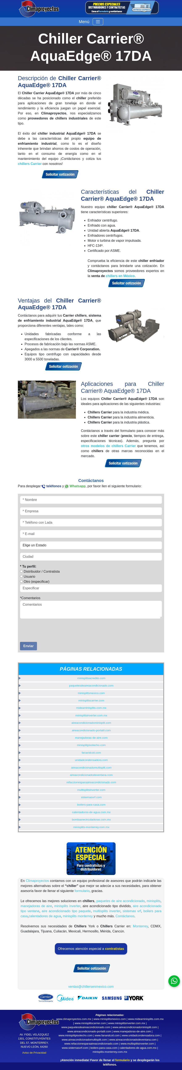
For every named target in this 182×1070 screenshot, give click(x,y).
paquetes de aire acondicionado (120, 901)
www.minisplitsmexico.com (110, 1019)
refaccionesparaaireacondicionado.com (91, 782)
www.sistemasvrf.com (75, 1047)
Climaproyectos (37, 881)
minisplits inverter (67, 906)
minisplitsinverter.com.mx (91, 715)
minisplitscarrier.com (91, 700)
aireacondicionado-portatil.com (91, 730)
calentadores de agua (45, 916)
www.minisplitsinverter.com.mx (126, 1023)
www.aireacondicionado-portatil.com (89, 1031)
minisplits (154, 901)
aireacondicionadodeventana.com (91, 775)
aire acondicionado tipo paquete (66, 911)
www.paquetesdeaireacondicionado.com (85, 1027)
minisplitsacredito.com (91, 678)
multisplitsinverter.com (91, 789)
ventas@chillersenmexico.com (91, 986)
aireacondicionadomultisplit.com (91, 767)
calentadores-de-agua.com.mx (91, 812)
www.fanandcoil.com (107, 1035)
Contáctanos (125, 916)
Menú (84, 21)
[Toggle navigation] (98, 21)
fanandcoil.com (91, 752)
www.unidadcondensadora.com (141, 1035)
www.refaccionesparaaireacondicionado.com (91, 1043)
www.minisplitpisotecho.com (75, 1035)
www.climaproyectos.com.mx (73, 1019)
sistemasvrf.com (91, 797)
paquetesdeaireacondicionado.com (91, 685)
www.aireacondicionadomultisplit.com (84, 1039)
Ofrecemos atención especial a (91, 949)
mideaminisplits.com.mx (91, 707)
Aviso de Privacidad (34, 1052)
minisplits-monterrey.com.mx (91, 827)
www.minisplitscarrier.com (90, 1023)
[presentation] (44, 628)
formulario (82, 891)
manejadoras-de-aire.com (91, 737)
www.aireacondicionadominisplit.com (134, 1027)
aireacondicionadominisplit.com (91, 722)
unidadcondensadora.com (91, 760)
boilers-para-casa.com (91, 804)
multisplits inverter (106, 911)
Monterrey (140, 926)
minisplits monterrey (78, 916)
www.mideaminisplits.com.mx (146, 1019)
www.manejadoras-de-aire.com (132, 1031)
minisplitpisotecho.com (91, 745)
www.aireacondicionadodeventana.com (133, 1039)
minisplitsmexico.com (91, 693)
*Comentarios (30, 598)
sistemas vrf (132, 911)
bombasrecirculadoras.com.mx (91, 819)
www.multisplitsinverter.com (137, 1043)
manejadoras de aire (36, 906)
